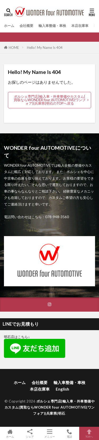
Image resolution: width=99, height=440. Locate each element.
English (62, 389)
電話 (69, 433)
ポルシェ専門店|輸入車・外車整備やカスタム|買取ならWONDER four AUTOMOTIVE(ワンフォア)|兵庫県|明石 (49, 407)
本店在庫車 (79, 26)
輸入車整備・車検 (52, 26)
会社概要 (26, 26)
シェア (30, 433)
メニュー (49, 433)
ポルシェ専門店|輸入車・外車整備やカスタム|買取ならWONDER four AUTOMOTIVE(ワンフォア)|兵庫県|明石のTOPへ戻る (50, 99)
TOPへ (89, 433)
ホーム (9, 26)
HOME (14, 47)
